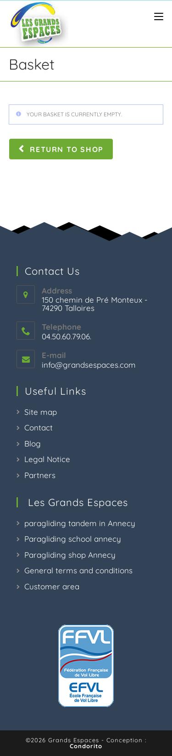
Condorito (86, 746)
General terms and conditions (78, 570)
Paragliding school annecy (72, 539)
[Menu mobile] (155, 16)
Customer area (51, 586)
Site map (40, 412)
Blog (32, 443)
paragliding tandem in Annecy (79, 523)
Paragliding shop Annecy (70, 555)
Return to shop (66, 149)
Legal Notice (47, 459)
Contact (38, 427)
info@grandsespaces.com (89, 365)
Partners (39, 475)
